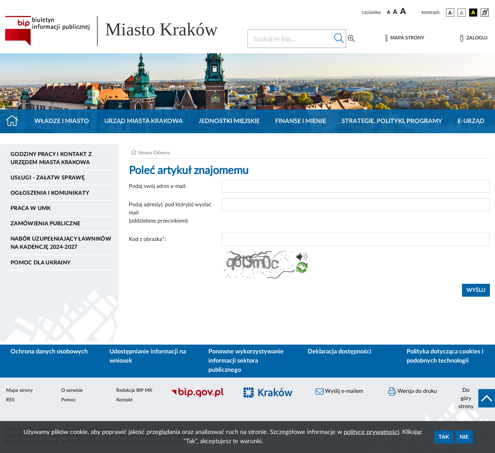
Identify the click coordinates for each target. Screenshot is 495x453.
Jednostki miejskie (229, 121)
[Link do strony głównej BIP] (121, 31)
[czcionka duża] (409, 11)
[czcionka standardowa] (388, 12)
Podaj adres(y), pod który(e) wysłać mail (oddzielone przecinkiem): (170, 213)
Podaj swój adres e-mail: (158, 186)
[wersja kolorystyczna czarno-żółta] (473, 12)
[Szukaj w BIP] (290, 39)
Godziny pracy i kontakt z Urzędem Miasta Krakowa (51, 158)
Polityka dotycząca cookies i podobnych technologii (445, 356)
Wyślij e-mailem (339, 391)
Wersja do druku (412, 391)
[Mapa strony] (405, 38)
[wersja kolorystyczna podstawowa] (450, 12)
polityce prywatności (371, 432)
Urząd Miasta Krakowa (143, 121)
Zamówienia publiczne (45, 223)
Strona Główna (154, 153)
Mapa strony (19, 390)
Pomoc (68, 400)
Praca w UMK (31, 208)
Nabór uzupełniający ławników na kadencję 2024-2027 (61, 243)
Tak (444, 437)
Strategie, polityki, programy (392, 121)
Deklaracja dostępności (339, 352)
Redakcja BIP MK (134, 390)
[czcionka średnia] (395, 12)
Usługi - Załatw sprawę (48, 177)
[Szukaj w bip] (339, 39)
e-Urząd (471, 121)
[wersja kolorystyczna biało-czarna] (462, 12)
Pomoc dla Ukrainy (40, 262)
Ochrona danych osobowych (49, 352)
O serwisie (72, 390)
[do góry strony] (474, 398)
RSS (10, 400)
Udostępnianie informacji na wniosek (147, 356)
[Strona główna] (14, 121)
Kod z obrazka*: (147, 239)
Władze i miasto (61, 121)
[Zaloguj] (473, 38)
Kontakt (124, 400)
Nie (464, 437)
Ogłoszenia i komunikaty (50, 193)
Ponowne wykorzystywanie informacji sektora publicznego (246, 361)
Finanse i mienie (300, 121)
